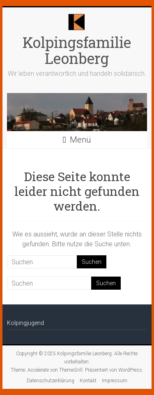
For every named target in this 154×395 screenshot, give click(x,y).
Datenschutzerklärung (50, 381)
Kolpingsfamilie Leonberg (77, 50)
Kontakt (88, 381)
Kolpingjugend (25, 323)
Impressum (114, 381)
